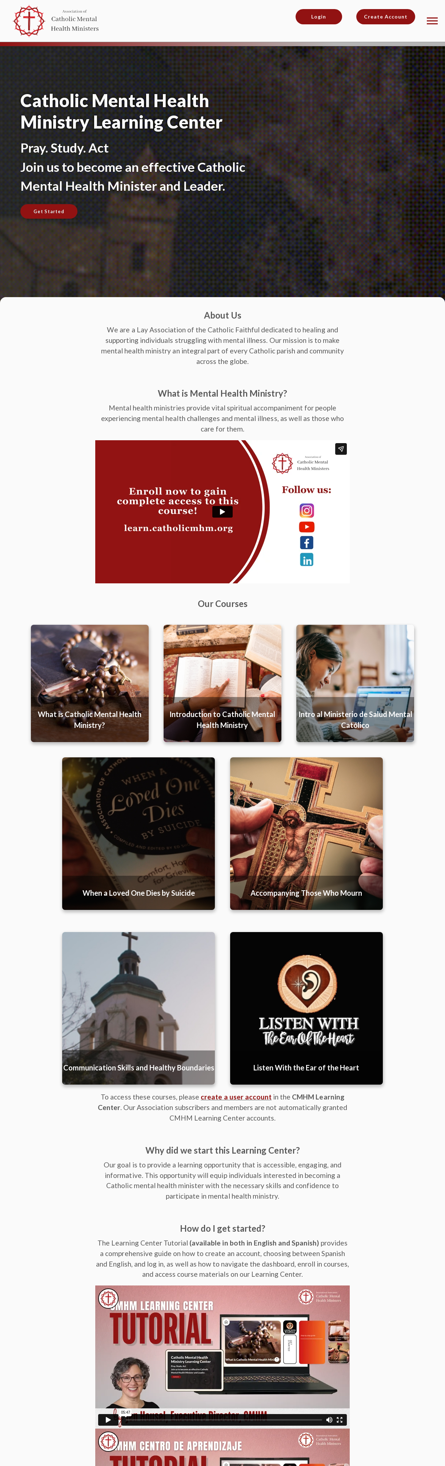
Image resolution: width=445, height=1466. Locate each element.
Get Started (48, 211)
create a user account (236, 1097)
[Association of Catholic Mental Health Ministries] (58, 20)
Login (318, 16)
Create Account (386, 16)
